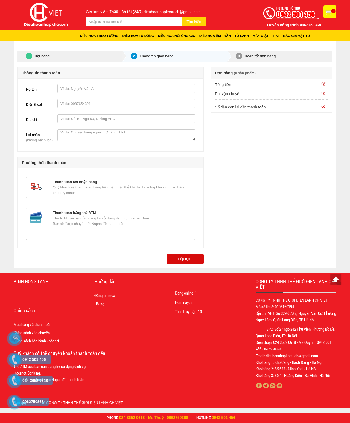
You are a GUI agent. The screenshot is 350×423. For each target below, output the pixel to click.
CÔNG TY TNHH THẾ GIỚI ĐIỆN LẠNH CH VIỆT (84, 403)
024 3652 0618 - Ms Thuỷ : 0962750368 (153, 417)
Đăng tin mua (104, 295)
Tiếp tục (183, 259)
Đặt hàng (34, 56)
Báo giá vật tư (296, 36)
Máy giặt (261, 36)
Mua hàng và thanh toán (32, 324)
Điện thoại (34, 104)
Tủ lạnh (242, 36)
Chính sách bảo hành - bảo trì (36, 341)
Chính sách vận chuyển (32, 332)
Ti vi (275, 36)
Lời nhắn (40, 138)
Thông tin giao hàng (152, 56)
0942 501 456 (223, 417)
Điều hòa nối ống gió (176, 36)
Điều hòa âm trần (215, 36)
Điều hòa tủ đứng (138, 36)
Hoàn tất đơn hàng (256, 56)
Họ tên (31, 89)
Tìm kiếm (194, 21)
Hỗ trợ (99, 303)
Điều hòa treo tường (99, 36)
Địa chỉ (31, 120)
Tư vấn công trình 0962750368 (293, 25)
